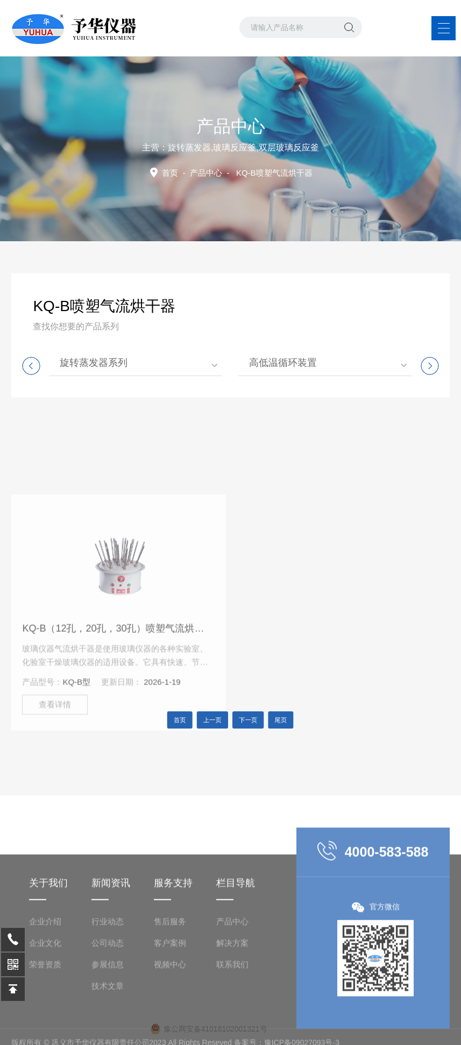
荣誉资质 (45, 1010)
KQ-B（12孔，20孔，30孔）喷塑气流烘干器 (116, 679)
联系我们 (232, 1010)
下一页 (245, 720)
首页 (170, 172)
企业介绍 (45, 967)
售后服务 (170, 967)
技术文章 (107, 1032)
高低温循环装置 (283, 362)
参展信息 (107, 1010)
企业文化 (45, 989)
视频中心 (170, 1010)
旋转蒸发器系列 (93, 362)
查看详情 (55, 755)
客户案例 (170, 989)
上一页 (216, 720)
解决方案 (232, 989)
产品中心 (206, 172)
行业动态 (107, 967)
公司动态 (107, 989)
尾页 (271, 720)
